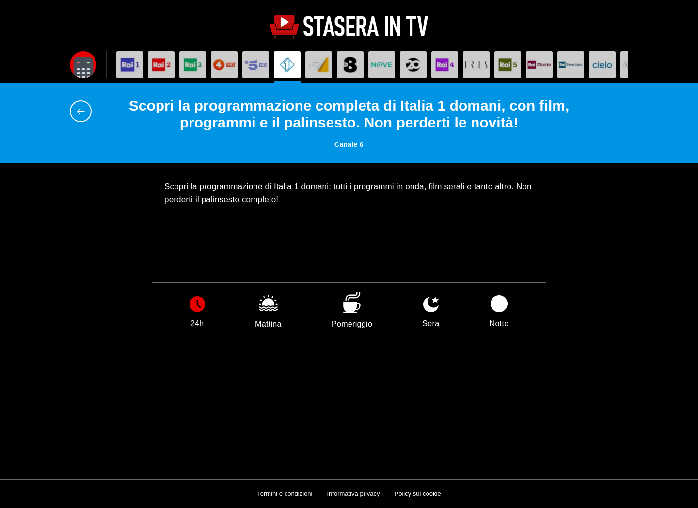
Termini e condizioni (284, 493)
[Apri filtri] (83, 64)
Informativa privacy (353, 493)
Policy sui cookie (418, 493)
